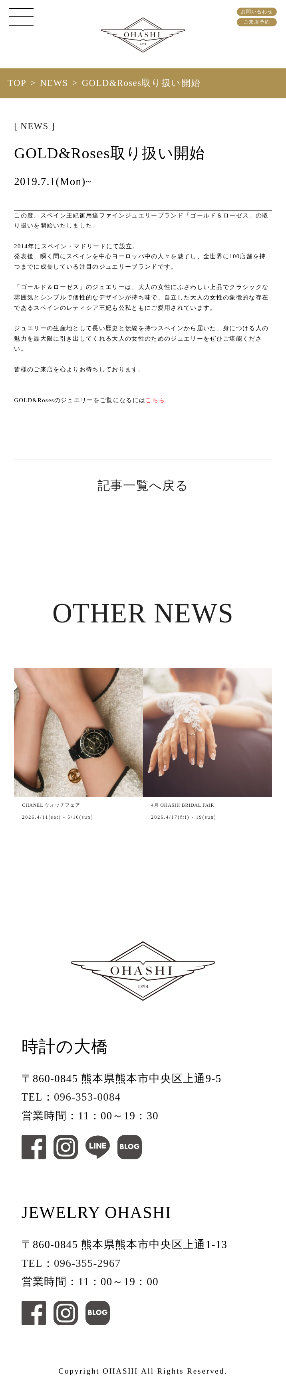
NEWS (54, 83)
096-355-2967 (87, 1263)
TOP (17, 83)
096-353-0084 (87, 1097)
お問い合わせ (257, 11)
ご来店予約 (257, 22)
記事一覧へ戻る (143, 486)
